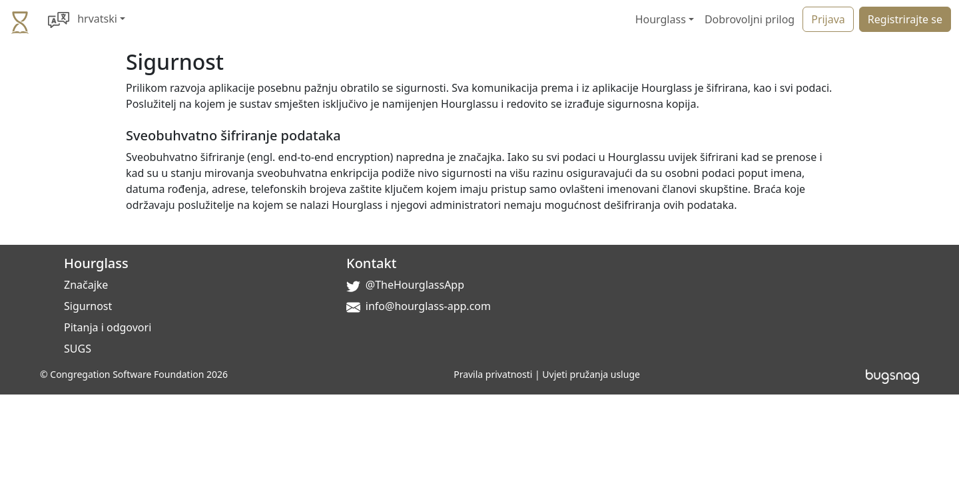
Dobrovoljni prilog (750, 19)
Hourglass (96, 263)
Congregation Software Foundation (127, 374)
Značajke (86, 284)
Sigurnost (88, 306)
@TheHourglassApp (415, 284)
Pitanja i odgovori (107, 327)
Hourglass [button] (660, 19)
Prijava (828, 19)
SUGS (77, 348)
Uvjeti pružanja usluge (591, 374)
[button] (87, 19)
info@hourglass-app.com (428, 306)
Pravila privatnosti (493, 374)
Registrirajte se (905, 19)
